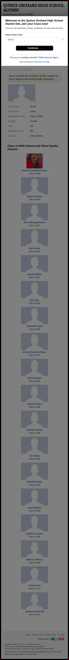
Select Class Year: (14, 35)
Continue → (34, 48)
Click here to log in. (49, 57)
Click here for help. (42, 62)
